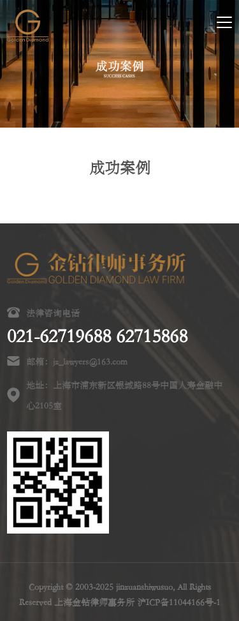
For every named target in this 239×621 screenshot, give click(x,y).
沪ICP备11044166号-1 (179, 602)
